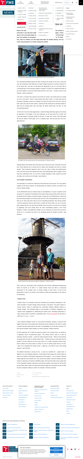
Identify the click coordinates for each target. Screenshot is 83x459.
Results (36, 404)
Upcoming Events (70, 390)
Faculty (67, 2)
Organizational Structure (71, 395)
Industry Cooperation (54, 388)
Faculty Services (53, 395)
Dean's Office (69, 397)
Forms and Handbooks (23, 395)
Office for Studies (22, 406)
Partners (52, 392)
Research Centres (38, 398)
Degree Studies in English (8, 390)
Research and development (45, 2)
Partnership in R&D (54, 390)
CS (81, 2)
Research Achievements (39, 393)
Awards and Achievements (71, 392)
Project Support (37, 400)
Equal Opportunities (70, 406)
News (15, 6)
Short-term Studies (7, 395)
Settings (56, 455)
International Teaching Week (56, 397)
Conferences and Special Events (41, 407)
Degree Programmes (23, 390)
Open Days (5, 397)
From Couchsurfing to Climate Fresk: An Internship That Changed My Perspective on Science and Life (44, 6)
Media (67, 411)
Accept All (56, 448)
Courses (20, 388)
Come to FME (5, 388)
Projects (36, 402)
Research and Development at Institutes (40, 390)
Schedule (21, 392)
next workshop (53, 313)
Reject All (56, 451)
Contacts (68, 413)
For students (31, 2)
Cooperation (58, 2)
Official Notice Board (70, 399)
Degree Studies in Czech (8, 392)
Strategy (68, 402)
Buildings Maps (69, 408)
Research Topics (37, 395)
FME (3, 6)
